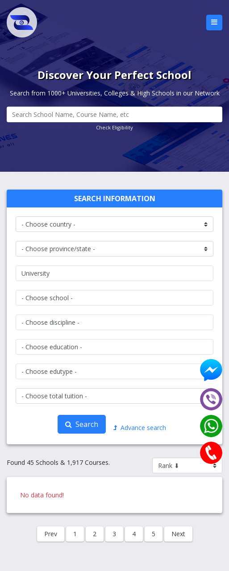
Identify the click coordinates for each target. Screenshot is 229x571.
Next (178, 534)
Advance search (139, 427)
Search (81, 424)
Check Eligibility (114, 127)
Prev (50, 534)
